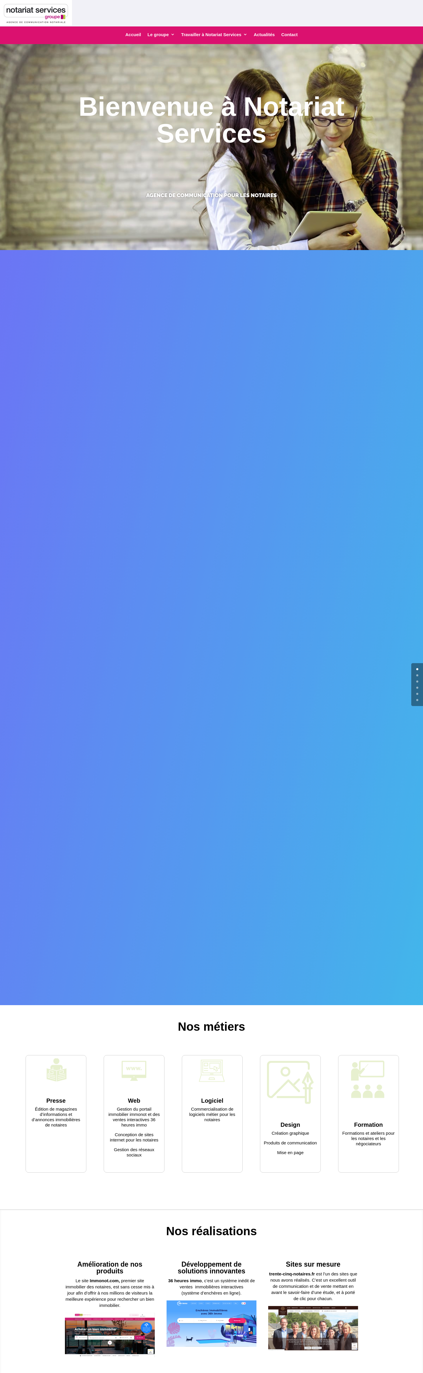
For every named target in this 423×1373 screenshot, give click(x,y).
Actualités (264, 34)
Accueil (133, 34)
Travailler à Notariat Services (211, 34)
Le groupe (158, 34)
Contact (289, 34)
